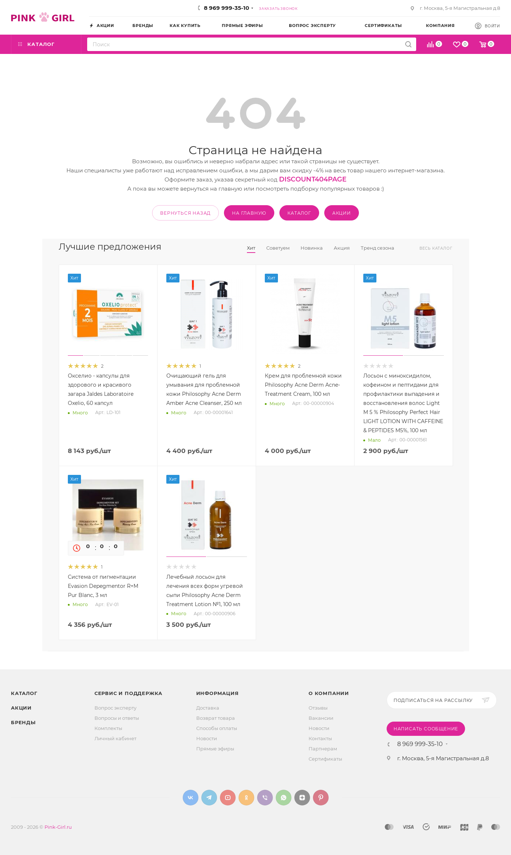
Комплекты (108, 728)
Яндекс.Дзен (302, 797)
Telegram (209, 797)
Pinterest (321, 797)
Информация (217, 693)
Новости (206, 738)
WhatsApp (283, 797)
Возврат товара (215, 718)
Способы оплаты (216, 728)
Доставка (207, 708)
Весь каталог (436, 248)
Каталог (24, 693)
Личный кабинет (115, 738)
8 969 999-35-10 (226, 7)
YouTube (228, 797)
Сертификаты (325, 759)
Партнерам (323, 748)
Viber (265, 797)
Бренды (23, 722)
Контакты (320, 738)
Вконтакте (190, 797)
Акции (21, 708)
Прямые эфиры (215, 748)
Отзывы (318, 708)
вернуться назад (185, 213)
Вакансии (321, 718)
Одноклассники (246, 797)
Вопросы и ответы (116, 718)
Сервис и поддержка (128, 693)
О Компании (329, 693)
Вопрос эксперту (115, 708)
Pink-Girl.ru (58, 827)
